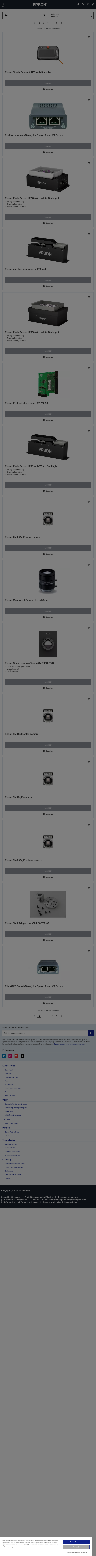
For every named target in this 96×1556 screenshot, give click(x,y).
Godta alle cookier (76, 1542)
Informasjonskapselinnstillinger (76, 1552)
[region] (46, 1546)
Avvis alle (76, 1547)
